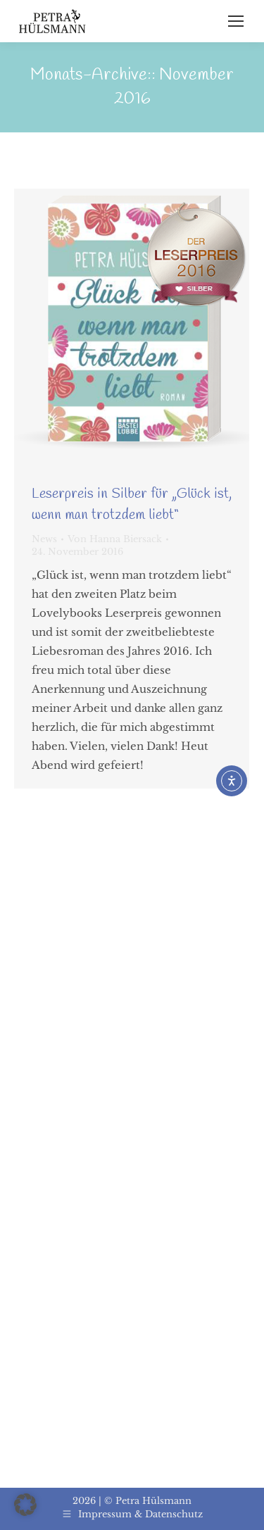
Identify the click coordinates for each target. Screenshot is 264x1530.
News (44, 539)
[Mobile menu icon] (236, 21)
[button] (25, 1504)
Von (115, 539)
